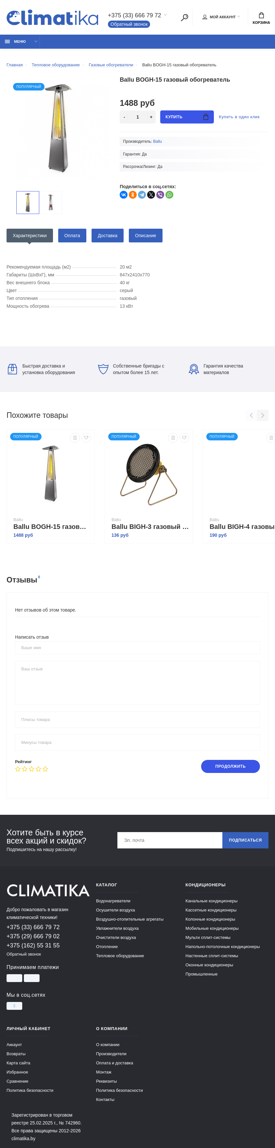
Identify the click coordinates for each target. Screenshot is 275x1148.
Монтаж (104, 1072)
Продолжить (230, 766)
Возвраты (16, 1053)
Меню (15, 41)
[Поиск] (184, 17)
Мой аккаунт (219, 17)
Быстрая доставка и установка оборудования (41, 369)
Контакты (105, 1099)
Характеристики (30, 235)
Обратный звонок (129, 24)
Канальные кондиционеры (211, 900)
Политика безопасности (30, 1090)
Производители (111, 1053)
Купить (186, 117)
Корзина (261, 18)
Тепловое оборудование (120, 955)
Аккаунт (14, 1044)
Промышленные (201, 974)
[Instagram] (14, 1006)
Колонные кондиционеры (210, 919)
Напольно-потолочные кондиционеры (222, 946)
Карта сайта (18, 1062)
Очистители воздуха (116, 937)
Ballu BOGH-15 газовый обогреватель (52, 526)
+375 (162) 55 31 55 (33, 945)
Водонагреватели (113, 900)
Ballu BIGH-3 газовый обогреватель (150, 526)
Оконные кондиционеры (209, 964)
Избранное (17, 1072)
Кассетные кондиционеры (210, 910)
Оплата (72, 235)
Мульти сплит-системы (208, 937)
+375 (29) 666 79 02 (33, 936)
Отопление (107, 946)
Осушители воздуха (115, 910)
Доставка (107, 235)
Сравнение (17, 1081)
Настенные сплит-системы (211, 955)
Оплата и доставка (114, 1062)
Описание (145, 235)
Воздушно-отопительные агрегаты (129, 919)
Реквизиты (106, 1081)
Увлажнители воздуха (117, 928)
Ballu (157, 141)
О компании (108, 1044)
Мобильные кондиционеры (212, 928)
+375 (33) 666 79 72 (134, 15)
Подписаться (245, 840)
